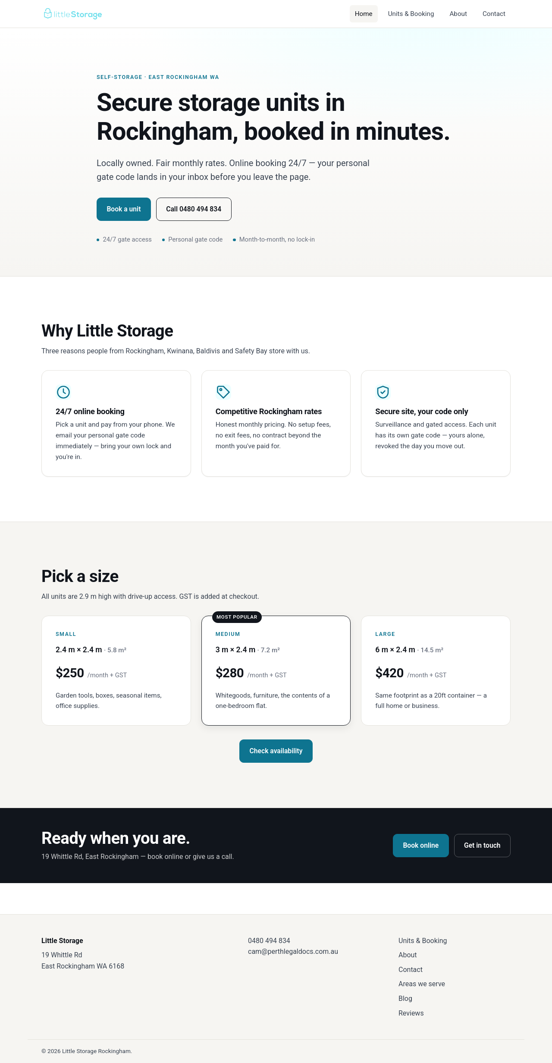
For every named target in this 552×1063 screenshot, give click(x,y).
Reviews (411, 1013)
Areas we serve (421, 984)
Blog (405, 998)
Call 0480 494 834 (193, 209)
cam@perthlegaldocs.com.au (293, 951)
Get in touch (482, 845)
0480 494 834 (269, 941)
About (458, 14)
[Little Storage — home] (72, 14)
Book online (421, 845)
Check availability (276, 751)
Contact (494, 14)
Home (364, 14)
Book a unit (124, 209)
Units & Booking (411, 14)
